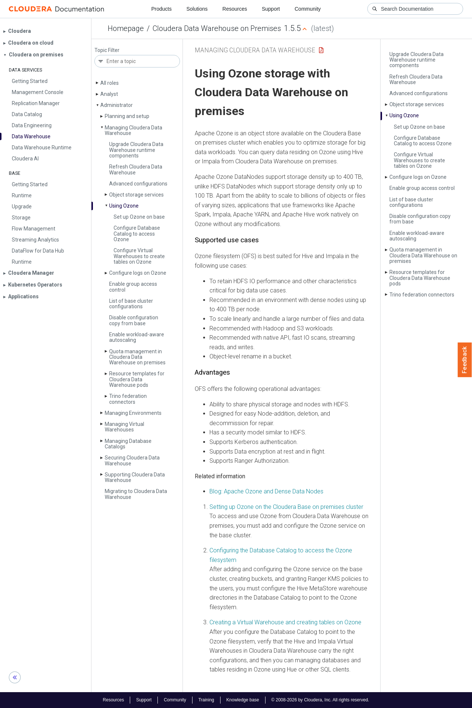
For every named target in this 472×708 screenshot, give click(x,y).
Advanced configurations (138, 184)
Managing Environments (133, 413)
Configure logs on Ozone (137, 273)
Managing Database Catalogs (128, 444)
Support (271, 9)
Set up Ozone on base (139, 217)
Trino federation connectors (128, 399)
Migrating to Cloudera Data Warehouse (136, 494)
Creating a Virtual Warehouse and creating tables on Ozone (285, 622)
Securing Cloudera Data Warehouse (132, 460)
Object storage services (136, 195)
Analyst (109, 94)
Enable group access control (133, 286)
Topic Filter (106, 50)
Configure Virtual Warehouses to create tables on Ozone (139, 256)
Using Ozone (124, 206)
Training (206, 699)
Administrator (116, 105)
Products (161, 9)
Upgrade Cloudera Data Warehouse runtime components (136, 150)
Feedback (464, 360)
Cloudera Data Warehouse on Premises (217, 28)
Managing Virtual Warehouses (124, 427)
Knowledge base (242, 699)
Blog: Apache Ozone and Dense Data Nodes (266, 491)
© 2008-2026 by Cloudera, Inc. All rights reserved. (320, 699)
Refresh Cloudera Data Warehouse (135, 169)
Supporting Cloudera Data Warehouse (135, 477)
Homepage (126, 28)
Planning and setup (127, 116)
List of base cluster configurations (131, 303)
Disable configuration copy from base (133, 320)
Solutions (197, 9)
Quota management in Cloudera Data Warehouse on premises (137, 357)
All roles (109, 83)
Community (308, 9)
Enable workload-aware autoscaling (136, 337)
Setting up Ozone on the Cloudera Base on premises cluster (286, 506)
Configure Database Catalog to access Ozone (137, 233)
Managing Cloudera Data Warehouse (133, 130)
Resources (234, 9)
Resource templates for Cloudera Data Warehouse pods (136, 379)
